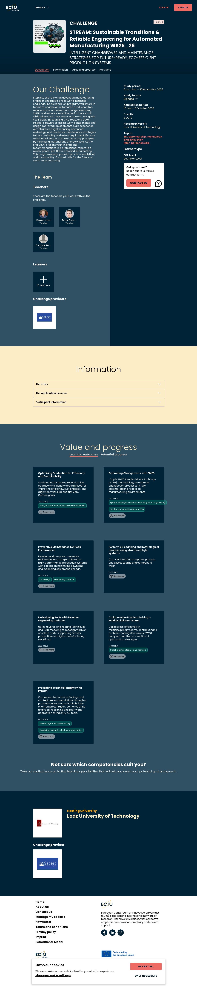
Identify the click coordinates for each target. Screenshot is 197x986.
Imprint (41, 937)
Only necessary (146, 976)
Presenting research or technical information (61, 730)
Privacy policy (46, 932)
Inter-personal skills (136, 143)
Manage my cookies (50, 917)
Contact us (44, 912)
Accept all (146, 966)
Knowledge (45, 579)
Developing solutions (64, 579)
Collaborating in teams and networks (128, 650)
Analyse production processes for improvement (62, 505)
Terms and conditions (52, 927)
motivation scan (44, 771)
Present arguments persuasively (55, 723)
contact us (138, 183)
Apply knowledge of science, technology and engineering (137, 502)
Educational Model (49, 942)
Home (40, 902)
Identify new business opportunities (127, 509)
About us (42, 907)
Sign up (183, 7)
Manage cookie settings (53, 975)
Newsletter (43, 922)
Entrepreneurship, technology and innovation (143, 138)
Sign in (163, 7)
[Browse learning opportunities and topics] (42, 7)
